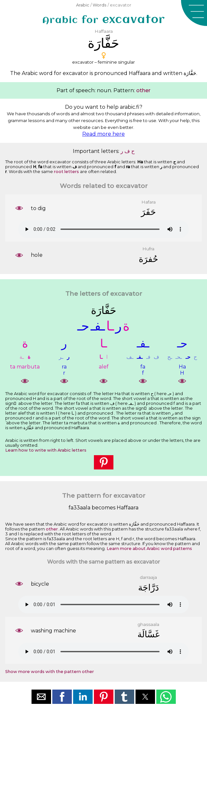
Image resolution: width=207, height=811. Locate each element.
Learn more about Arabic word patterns (149, 548)
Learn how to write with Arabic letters (45, 450)
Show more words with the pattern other (49, 671)
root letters (66, 171)
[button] (194, 13)
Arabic (82, 5)
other (143, 90)
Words (100, 5)
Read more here (103, 134)
